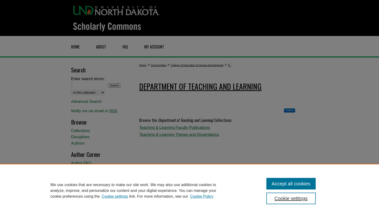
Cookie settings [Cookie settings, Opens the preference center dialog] (291, 198)
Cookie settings (115, 196)
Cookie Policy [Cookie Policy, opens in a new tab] (201, 196)
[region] (189, 190)
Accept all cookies (291, 183)
